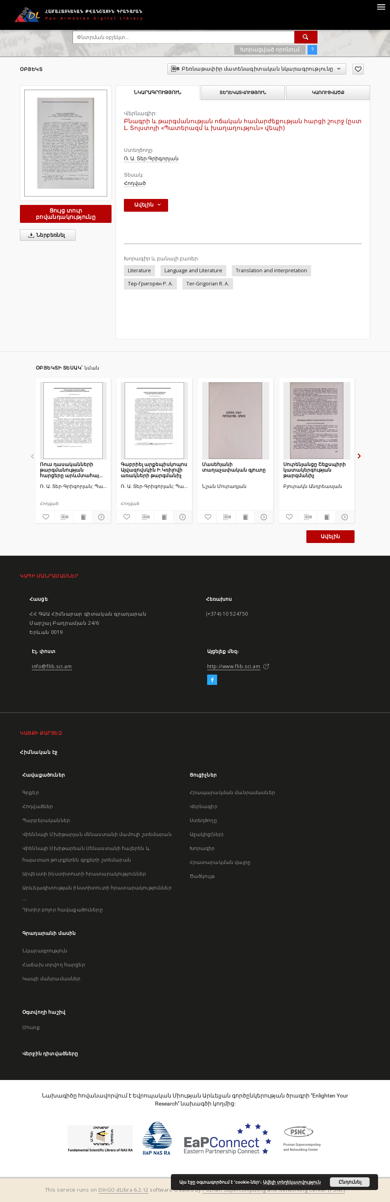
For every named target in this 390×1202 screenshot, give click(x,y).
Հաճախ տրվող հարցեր (53, 964)
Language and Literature (193, 270)
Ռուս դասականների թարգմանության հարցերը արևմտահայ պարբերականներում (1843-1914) (69, 470)
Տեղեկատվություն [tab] (242, 92)
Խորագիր (202, 848)
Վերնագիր (204, 806)
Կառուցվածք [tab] (328, 92)
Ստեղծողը (203, 820)
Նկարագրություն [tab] (157, 92)
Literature (139, 270)
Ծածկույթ (202, 876)
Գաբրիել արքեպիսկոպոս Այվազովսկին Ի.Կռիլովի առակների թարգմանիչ (154, 470)
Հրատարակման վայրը (220, 862)
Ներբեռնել (45, 235)
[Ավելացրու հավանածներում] (358, 69)
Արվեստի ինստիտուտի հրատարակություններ (84, 873)
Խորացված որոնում (270, 49)
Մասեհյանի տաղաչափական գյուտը (234, 467)
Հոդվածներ (37, 806)
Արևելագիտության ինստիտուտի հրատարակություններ (97, 887)
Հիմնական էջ (39, 752)
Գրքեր (30, 792)
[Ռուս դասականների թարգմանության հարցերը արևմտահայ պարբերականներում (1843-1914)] (73, 420)
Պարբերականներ (46, 820)
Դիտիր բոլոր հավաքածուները (62, 909)
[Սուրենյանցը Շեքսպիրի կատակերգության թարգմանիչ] (317, 420)
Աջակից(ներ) (206, 834)
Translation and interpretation (271, 270)
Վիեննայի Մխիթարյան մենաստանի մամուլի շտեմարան (97, 834)
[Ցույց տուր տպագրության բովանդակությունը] (82, 517)
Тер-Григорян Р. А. (150, 283)
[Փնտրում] (305, 37)
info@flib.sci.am (52, 666)
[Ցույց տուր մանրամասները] (100, 517)
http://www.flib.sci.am (234, 666)
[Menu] (381, 6)
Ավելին (330, 536)
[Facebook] (212, 680)
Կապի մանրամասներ (51, 978)
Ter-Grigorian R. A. (207, 283)
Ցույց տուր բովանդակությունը (66, 213)
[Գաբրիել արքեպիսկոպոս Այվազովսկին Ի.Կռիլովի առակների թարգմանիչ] (154, 420)
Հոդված (135, 183)
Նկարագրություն (44, 950)
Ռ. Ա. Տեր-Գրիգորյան (151, 158)
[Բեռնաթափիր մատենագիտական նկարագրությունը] (64, 517)
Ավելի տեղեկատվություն (292, 1182)
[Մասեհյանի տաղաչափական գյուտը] (235, 420)
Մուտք (31, 1027)
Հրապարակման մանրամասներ (232, 792)
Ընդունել (350, 1182)
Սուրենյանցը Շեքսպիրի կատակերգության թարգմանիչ (314, 470)
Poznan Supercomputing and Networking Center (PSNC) (273, 1189)
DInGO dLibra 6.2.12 (123, 1189)
